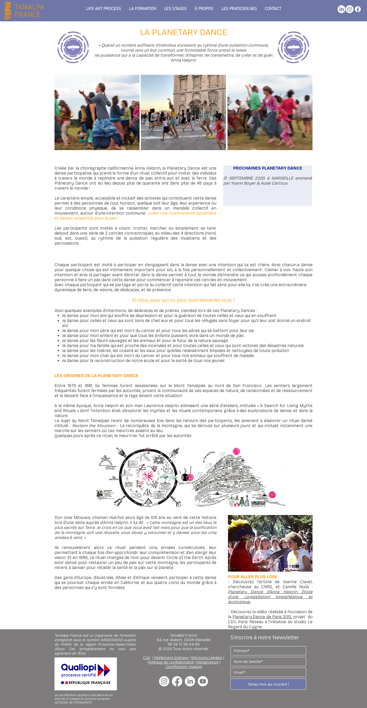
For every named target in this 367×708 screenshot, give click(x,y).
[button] (204, 9)
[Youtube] (203, 681)
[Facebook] (358, 9)
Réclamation (208, 662)
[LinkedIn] (341, 9)
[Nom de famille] (267, 661)
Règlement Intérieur (171, 658)
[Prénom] (267, 650)
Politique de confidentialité (171, 662)
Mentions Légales (206, 658)
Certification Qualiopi (184, 667)
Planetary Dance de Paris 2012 (261, 616)
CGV (146, 658)
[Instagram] (350, 9)
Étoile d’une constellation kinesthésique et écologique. (270, 596)
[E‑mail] (267, 672)
